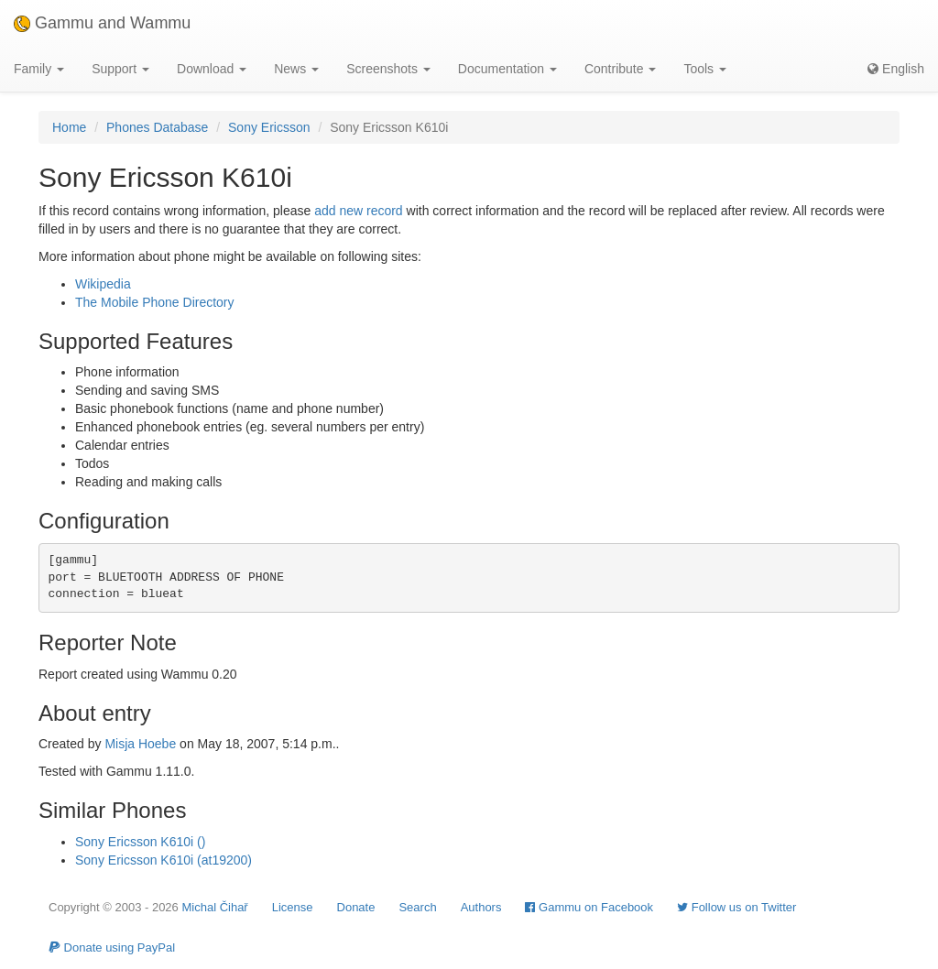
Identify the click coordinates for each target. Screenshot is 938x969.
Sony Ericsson (269, 127)
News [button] (296, 68)
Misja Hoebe (140, 743)
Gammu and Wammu (102, 23)
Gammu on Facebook (589, 907)
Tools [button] (704, 68)
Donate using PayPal (112, 947)
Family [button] (39, 68)
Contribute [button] (620, 68)
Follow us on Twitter (736, 907)
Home (69, 127)
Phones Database (157, 127)
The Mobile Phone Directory (154, 302)
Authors (481, 907)
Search (417, 907)
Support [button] (120, 68)
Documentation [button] (507, 68)
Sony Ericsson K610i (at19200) (163, 860)
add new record (358, 210)
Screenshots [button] (388, 68)
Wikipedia (103, 284)
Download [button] (211, 68)
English (895, 68)
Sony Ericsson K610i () (140, 841)
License (292, 907)
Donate (356, 907)
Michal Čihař (214, 907)
